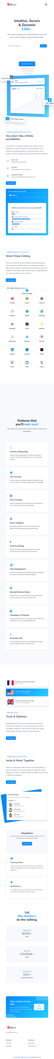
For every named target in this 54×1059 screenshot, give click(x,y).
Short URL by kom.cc (23, 1057)
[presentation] (19, 51)
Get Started (10, 183)
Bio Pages (8, 1046)
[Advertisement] (27, 406)
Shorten (43, 46)
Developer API (32, 1046)
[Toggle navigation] (46, 4)
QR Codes (8, 1043)
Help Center (31, 1043)
